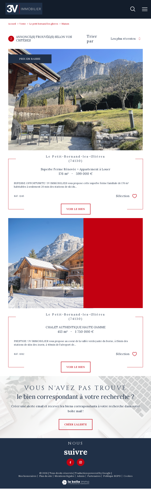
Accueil (12, 23)
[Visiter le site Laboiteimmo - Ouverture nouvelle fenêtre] (76, 483)
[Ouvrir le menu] (144, 9)
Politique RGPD (112, 475)
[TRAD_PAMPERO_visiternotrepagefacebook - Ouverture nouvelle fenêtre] (70, 462)
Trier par (92, 38)
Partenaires (94, 475)
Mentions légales (64, 475)
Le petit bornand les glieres (43, 23)
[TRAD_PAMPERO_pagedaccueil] (23, 13)
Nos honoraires (27, 475)
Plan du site (45, 475)
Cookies (128, 476)
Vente (22, 23)
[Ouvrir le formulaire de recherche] (133, 9)
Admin (81, 475)
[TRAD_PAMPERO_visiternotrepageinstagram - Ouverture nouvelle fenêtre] (80, 462)
